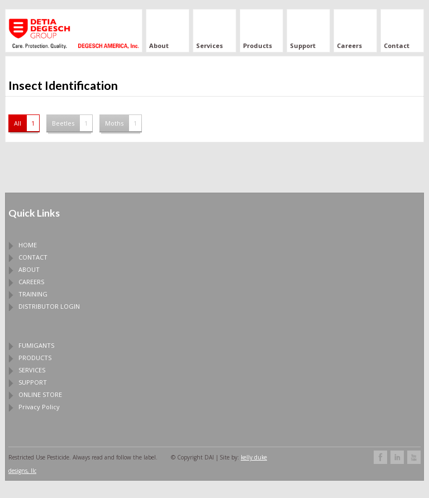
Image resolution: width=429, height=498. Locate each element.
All (26, 123)
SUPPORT (32, 382)
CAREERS (31, 281)
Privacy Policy (39, 407)
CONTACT (32, 257)
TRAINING (32, 294)
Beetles (72, 123)
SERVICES (31, 370)
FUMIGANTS (36, 345)
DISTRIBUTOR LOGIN (49, 306)
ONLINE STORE (40, 394)
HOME (27, 245)
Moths (123, 123)
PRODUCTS (34, 357)
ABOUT (29, 269)
